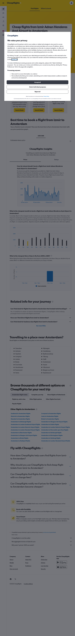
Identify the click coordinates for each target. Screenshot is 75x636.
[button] (37, 82)
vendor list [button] (14, 59)
